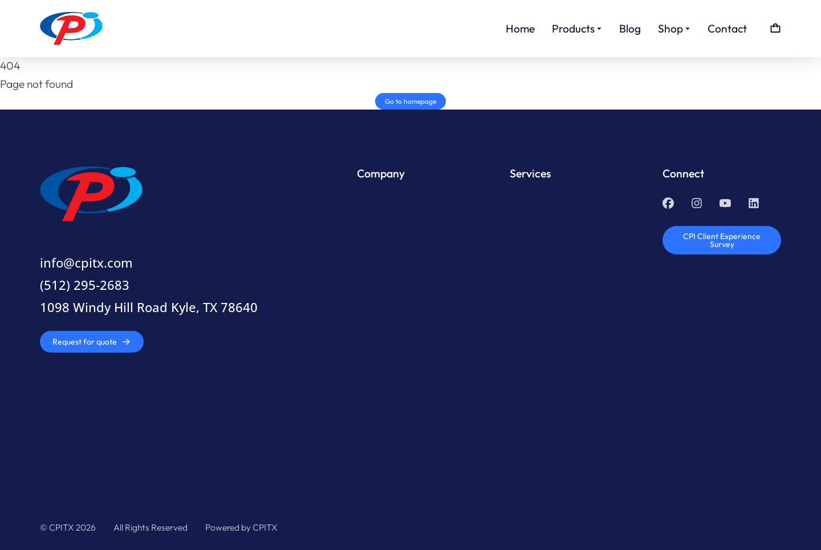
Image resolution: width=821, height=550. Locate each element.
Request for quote (91, 342)
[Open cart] (775, 28)
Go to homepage (410, 101)
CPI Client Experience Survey (722, 240)
